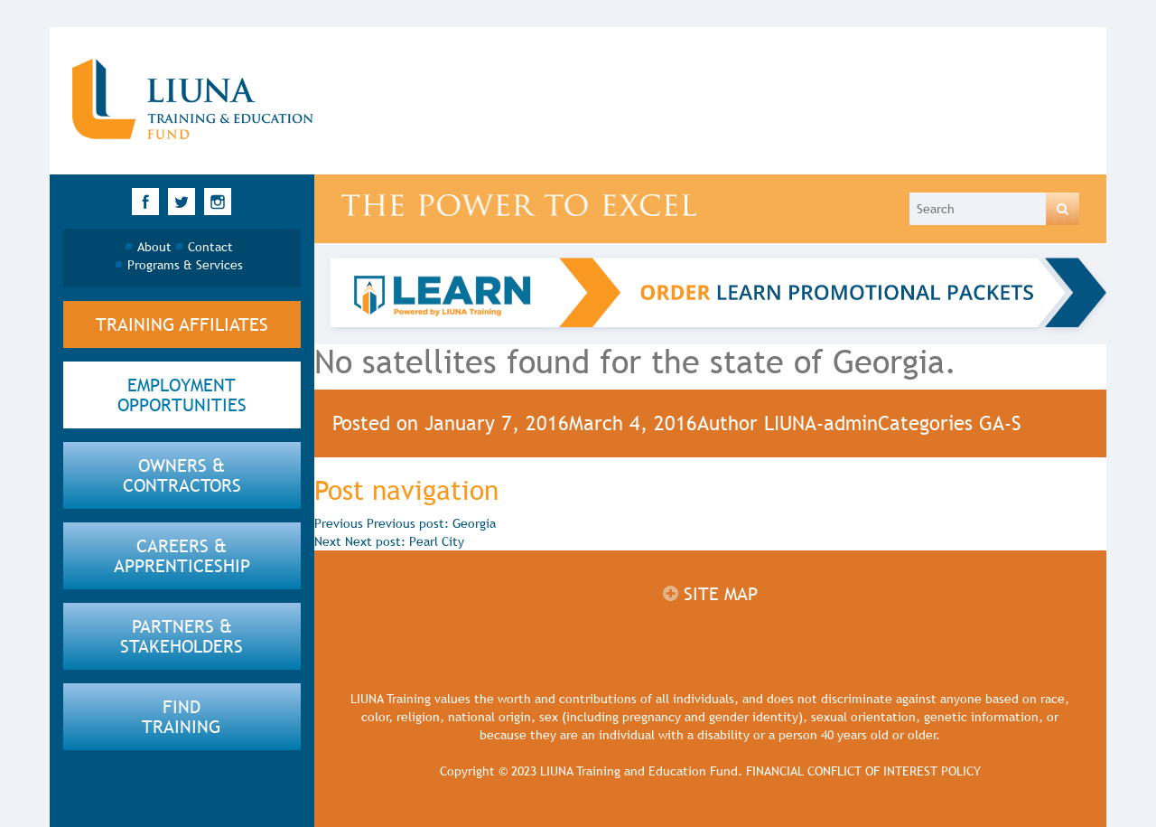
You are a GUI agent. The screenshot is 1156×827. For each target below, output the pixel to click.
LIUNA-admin (821, 423)
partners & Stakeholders (181, 636)
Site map (710, 594)
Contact (210, 247)
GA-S (1000, 423)
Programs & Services (185, 265)
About (154, 247)
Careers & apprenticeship (182, 556)
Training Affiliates (182, 324)
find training (181, 716)
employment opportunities (182, 395)
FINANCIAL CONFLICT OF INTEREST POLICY (863, 771)
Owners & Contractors (182, 475)
